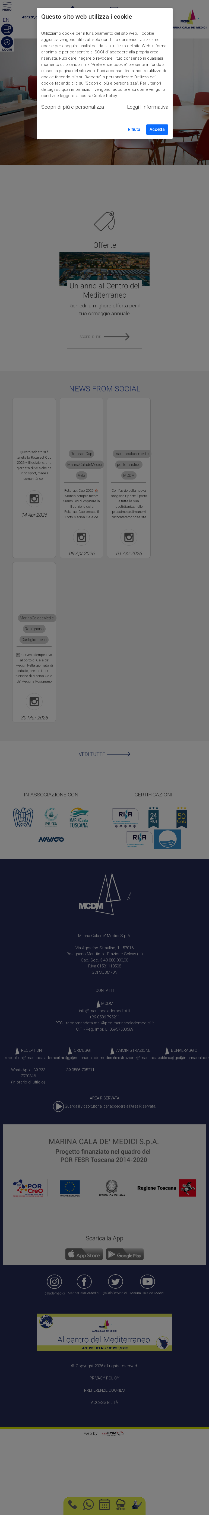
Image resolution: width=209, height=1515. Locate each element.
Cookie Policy (104, 95)
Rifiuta (134, 129)
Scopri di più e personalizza (72, 107)
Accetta (157, 129)
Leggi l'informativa (147, 107)
